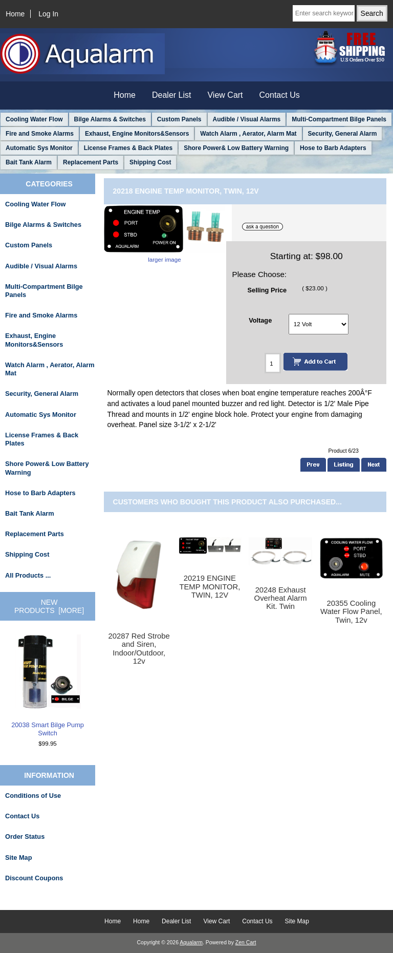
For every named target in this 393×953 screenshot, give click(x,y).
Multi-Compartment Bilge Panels (339, 119)
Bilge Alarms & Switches (110, 119)
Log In (48, 14)
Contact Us (279, 95)
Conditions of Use (33, 795)
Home (15, 14)
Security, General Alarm (342, 133)
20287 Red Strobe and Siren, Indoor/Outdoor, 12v (138, 648)
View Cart (225, 95)
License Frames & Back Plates (128, 148)
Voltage (260, 320)
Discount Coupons (34, 878)
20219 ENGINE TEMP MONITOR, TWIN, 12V (209, 586)
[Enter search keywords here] (324, 13)
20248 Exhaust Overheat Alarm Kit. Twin (280, 598)
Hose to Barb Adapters (333, 148)
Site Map (18, 857)
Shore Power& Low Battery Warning (236, 148)
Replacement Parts (90, 162)
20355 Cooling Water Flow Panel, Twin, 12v (351, 611)
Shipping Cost (150, 162)
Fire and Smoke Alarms (40, 133)
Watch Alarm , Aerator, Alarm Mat (248, 133)
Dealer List (171, 95)
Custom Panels (179, 119)
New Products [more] (49, 606)
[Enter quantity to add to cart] (273, 363)
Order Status (25, 836)
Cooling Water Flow (34, 119)
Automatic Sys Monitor (39, 148)
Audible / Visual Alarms (247, 119)
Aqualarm (191, 942)
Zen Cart (245, 942)
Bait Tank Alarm (29, 162)
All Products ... (28, 575)
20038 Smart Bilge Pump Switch (47, 685)
